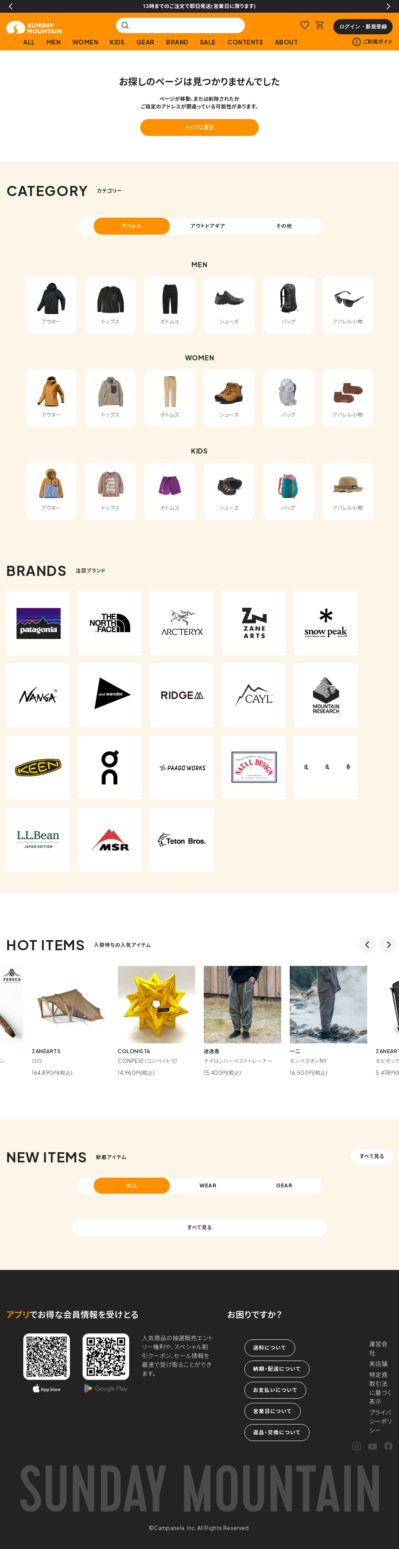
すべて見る (372, 1156)
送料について (269, 1347)
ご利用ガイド (372, 42)
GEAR (145, 42)
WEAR (208, 1185)
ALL (29, 42)
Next (388, 6)
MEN (54, 42)
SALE (208, 42)
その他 (284, 226)
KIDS (117, 42)
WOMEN (85, 42)
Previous (10, 6)
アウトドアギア (208, 226)
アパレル (132, 226)
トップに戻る (199, 127)
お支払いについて (275, 1390)
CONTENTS (245, 42)
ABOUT (286, 42)
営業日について (272, 1411)
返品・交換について (277, 1432)
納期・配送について (277, 1369)
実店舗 (378, 1363)
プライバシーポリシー (380, 1421)
